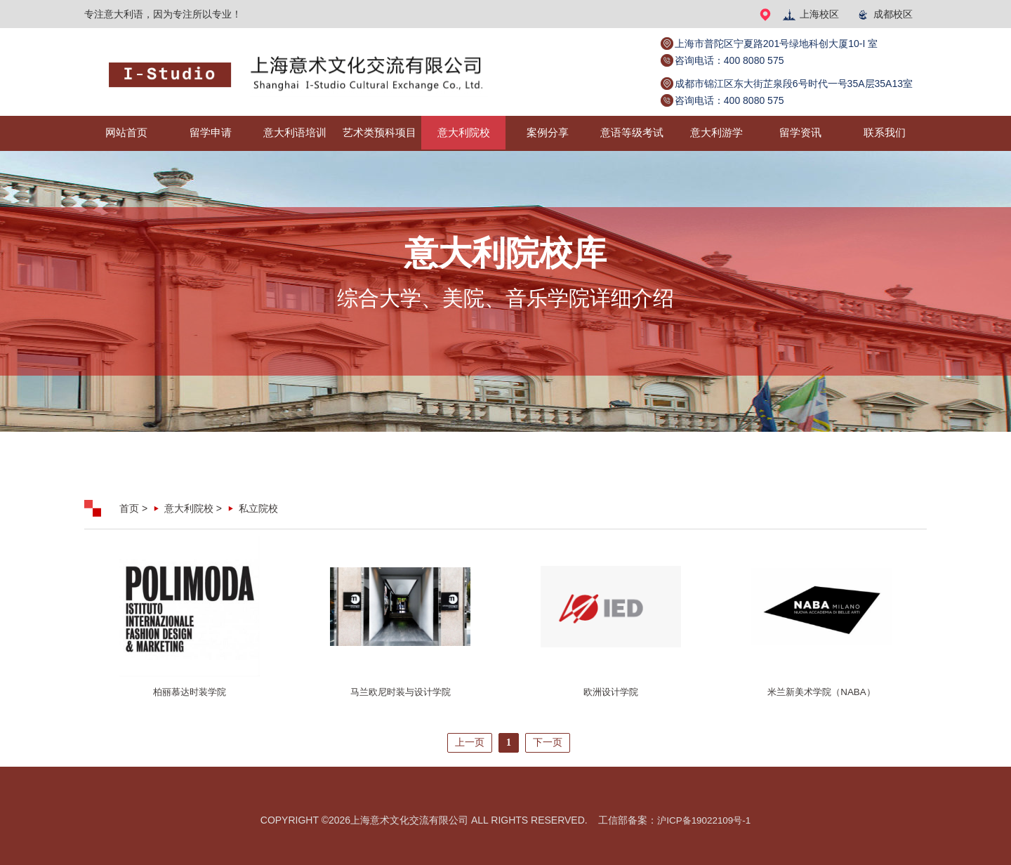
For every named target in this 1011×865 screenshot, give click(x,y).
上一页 (469, 742)
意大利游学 (716, 133)
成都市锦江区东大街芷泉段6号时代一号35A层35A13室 (794, 83)
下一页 (547, 742)
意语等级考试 (632, 133)
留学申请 (210, 133)
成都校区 (884, 14)
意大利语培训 (295, 133)
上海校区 (810, 14)
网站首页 (126, 133)
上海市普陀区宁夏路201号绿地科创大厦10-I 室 (776, 43)
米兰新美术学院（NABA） (821, 692)
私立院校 (258, 508)
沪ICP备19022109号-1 (704, 820)
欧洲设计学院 (610, 692)
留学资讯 (800, 133)
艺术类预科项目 (379, 133)
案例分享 (547, 133)
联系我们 (884, 133)
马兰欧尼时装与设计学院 (400, 692)
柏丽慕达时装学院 (189, 692)
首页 (129, 508)
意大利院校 (463, 133)
